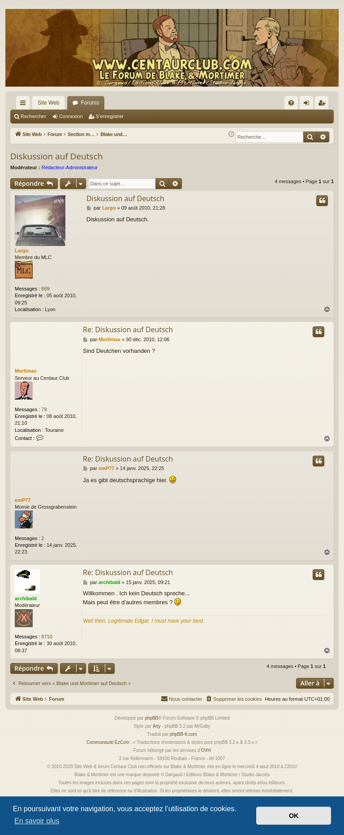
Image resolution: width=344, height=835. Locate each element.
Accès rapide (25, 105)
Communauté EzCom (107, 742)
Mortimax (26, 371)
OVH (206, 750)
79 (44, 409)
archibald (26, 598)
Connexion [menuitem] (308, 105)
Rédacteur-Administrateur (70, 167)
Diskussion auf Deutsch (56, 156)
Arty (157, 726)
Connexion (71, 116)
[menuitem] (291, 103)
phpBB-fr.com (183, 734)
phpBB (151, 718)
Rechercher (33, 116)
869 (45, 288)
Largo (22, 250)
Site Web (48, 103)
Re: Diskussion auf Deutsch (128, 329)
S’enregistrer (110, 116)
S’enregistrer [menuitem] (323, 105)
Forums (90, 103)
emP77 (22, 500)
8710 (46, 636)
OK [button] (294, 815)
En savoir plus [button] (37, 821)
